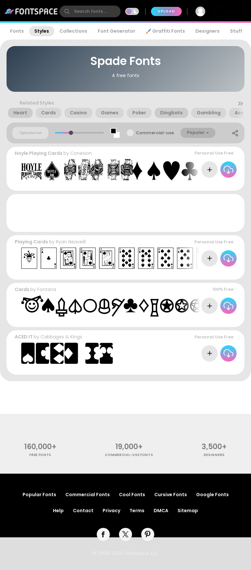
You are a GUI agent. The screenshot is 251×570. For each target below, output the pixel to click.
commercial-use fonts (129, 454)
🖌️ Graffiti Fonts (165, 31)
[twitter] (125, 534)
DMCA (161, 510)
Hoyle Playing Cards (38, 153)
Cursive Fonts (170, 494)
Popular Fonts (39, 494)
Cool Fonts (132, 494)
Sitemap (187, 510)
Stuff (236, 31)
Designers (207, 31)
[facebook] (103, 534)
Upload (166, 11)
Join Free (230, 11)
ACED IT (24, 337)
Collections (73, 31)
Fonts (17, 31)
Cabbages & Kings (61, 337)
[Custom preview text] (30, 133)
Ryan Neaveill (71, 241)
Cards (22, 289)
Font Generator (116, 31)
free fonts (40, 454)
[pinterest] (147, 534)
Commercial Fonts (87, 494)
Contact (83, 510)
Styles (41, 31)
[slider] (71, 133)
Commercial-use (155, 133)
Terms (136, 510)
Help (58, 510)
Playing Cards (31, 241)
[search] (90, 11)
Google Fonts (212, 494)
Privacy (111, 510)
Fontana (46, 289)
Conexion (81, 153)
